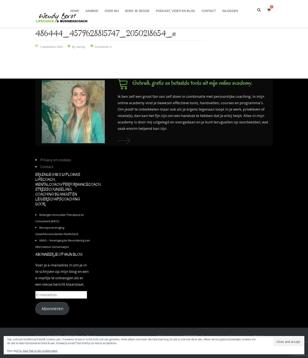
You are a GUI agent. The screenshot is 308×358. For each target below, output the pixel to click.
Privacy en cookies (55, 159)
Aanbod (92, 11)
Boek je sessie (137, 11)
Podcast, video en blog (175, 11)
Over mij (112, 11)
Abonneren (52, 308)
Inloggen (230, 11)
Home (74, 11)
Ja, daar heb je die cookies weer (38, 351)
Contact (208, 11)
